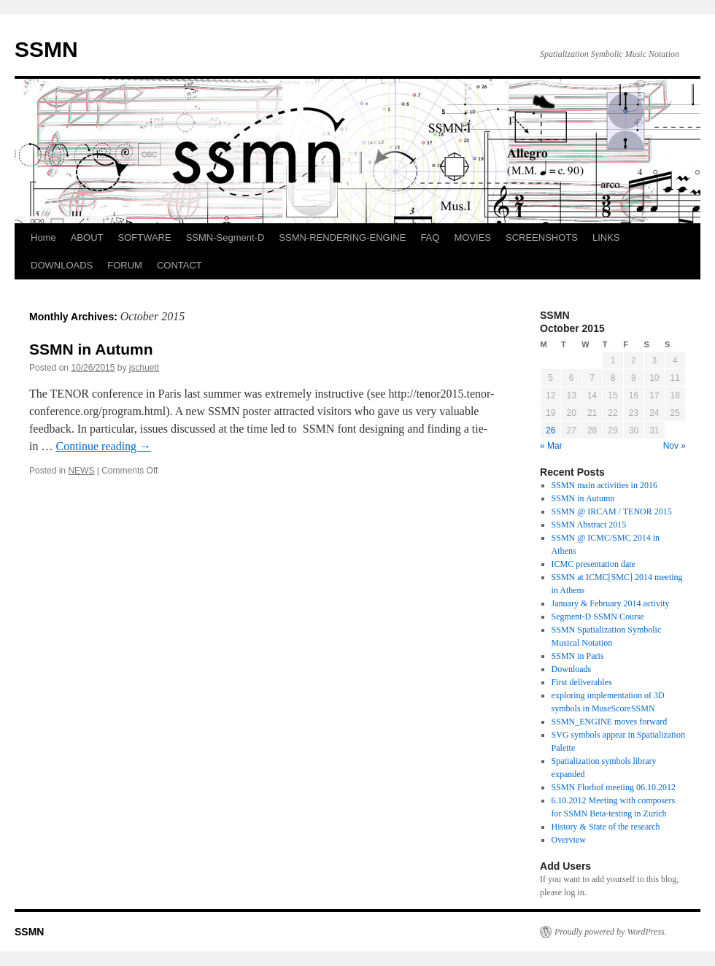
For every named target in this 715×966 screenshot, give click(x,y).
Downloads (572, 669)
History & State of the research (606, 827)
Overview (569, 840)
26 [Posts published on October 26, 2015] (550, 430)
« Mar (551, 446)
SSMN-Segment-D (225, 237)
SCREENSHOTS (542, 237)
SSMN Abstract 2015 (589, 524)
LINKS (606, 237)
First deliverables (582, 682)
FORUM (124, 265)
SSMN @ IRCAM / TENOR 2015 (612, 511)
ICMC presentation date (593, 564)
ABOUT (87, 237)
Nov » (674, 446)
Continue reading (103, 446)
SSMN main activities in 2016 (604, 485)
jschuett (144, 368)
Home (43, 237)
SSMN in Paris (578, 656)
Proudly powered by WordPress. (610, 932)
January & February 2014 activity (611, 603)
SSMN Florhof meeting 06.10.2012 (614, 787)
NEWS (81, 470)
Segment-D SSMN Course (598, 616)
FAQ (429, 237)
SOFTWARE (144, 237)
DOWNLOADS (62, 265)
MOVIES (472, 237)
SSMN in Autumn (91, 349)
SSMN (46, 49)
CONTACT (179, 265)
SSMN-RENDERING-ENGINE (342, 237)
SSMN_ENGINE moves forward (610, 721)
